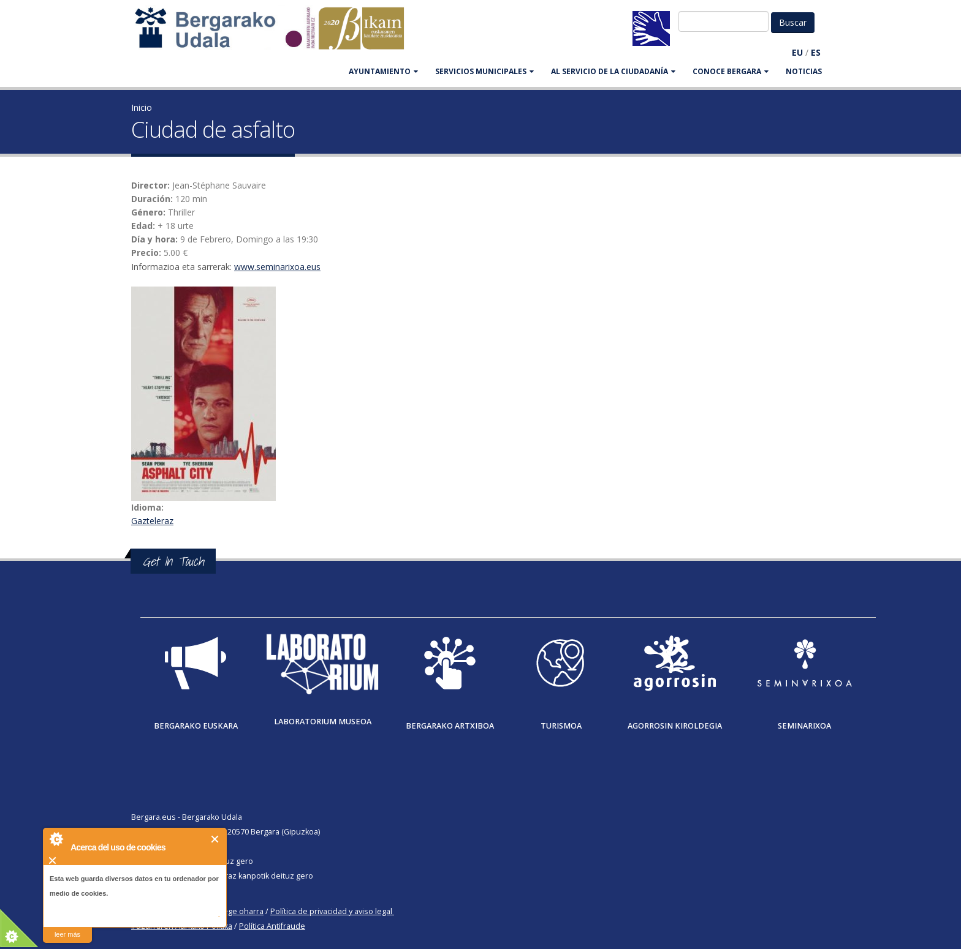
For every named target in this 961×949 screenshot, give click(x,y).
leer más (67, 934)
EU (797, 52)
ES (816, 52)
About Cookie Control (56, 838)
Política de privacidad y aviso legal (331, 911)
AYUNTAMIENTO (383, 71)
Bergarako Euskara (196, 726)
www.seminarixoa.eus (277, 266)
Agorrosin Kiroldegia (675, 726)
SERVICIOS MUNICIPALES (484, 71)
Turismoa (561, 726)
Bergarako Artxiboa (450, 726)
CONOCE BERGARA (731, 71)
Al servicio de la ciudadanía (613, 71)
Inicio (141, 107)
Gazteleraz (152, 521)
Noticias (804, 71)
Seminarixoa (804, 726)
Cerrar (215, 839)
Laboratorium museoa (322, 721)
